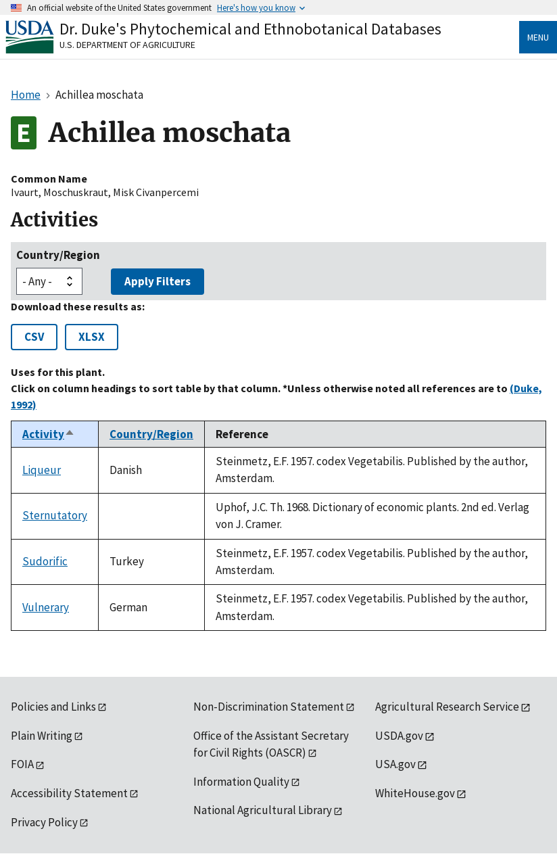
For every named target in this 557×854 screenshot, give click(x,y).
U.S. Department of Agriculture (127, 45)
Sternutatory (54, 515)
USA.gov (395, 764)
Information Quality (241, 781)
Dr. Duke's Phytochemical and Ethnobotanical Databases (250, 29)
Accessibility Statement (69, 793)
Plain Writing (41, 735)
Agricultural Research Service (447, 706)
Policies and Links (53, 706)
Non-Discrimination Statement (268, 706)
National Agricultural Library (262, 810)
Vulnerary (45, 607)
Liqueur (41, 469)
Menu (538, 37)
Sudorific (45, 561)
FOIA (22, 764)
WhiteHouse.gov (415, 793)
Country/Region (58, 254)
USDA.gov (399, 735)
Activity (48, 434)
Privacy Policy (44, 822)
